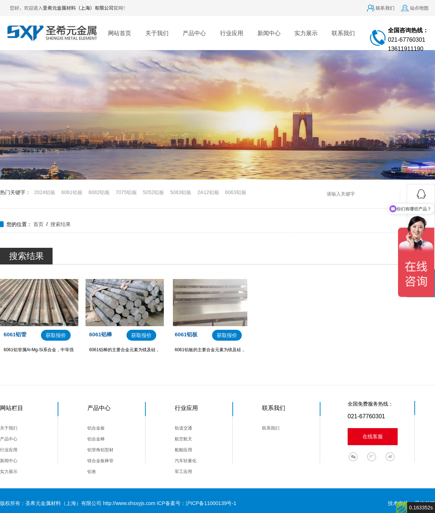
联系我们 (385, 7)
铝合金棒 (96, 439)
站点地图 (419, 7)
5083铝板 (180, 192)
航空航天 (183, 439)
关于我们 (157, 33)
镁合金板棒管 (100, 460)
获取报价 (56, 335)
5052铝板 (153, 192)
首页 (38, 224)
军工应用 (183, 471)
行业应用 (231, 33)
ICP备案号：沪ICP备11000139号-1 (196, 503)
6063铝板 (235, 192)
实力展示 (306, 33)
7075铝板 (126, 192)
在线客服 (372, 436)
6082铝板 (99, 192)
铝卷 (91, 471)
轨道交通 (183, 428)
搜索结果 (60, 224)
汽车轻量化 (185, 460)
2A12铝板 (208, 192)
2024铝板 (44, 192)
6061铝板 (72, 192)
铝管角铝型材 (100, 449)
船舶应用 (183, 449)
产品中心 (194, 33)
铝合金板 (96, 428)
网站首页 (119, 33)
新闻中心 (269, 33)
